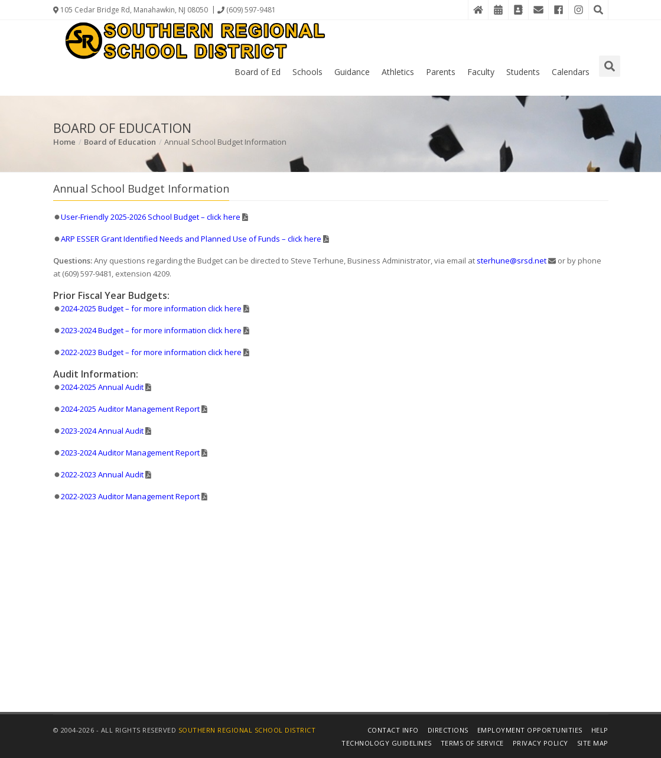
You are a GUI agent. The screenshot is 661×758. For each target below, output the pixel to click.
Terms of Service (472, 743)
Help (599, 730)
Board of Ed (258, 71)
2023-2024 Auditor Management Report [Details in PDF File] (130, 452)
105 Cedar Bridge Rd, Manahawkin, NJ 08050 (130, 10)
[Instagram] (578, 9)
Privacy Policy (540, 743)
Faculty (480, 71)
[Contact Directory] (518, 9)
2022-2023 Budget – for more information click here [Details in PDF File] (151, 352)
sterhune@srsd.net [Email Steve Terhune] (511, 260)
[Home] (478, 9)
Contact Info (393, 730)
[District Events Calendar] (498, 9)
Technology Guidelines (386, 743)
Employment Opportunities (529, 730)
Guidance (352, 71)
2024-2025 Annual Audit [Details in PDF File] (102, 387)
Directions (448, 730)
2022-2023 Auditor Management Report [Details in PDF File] (130, 496)
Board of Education (120, 141)
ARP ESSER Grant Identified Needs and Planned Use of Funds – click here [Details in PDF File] (191, 238)
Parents (440, 71)
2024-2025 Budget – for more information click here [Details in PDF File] (151, 308)
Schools (307, 71)
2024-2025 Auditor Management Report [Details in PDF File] (130, 409)
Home (64, 141)
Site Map (592, 743)
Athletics (398, 71)
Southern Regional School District (247, 730)
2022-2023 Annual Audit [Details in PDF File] (102, 474)
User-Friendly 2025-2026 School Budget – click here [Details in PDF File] (150, 217)
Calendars (571, 71)
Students (523, 71)
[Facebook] (558, 9)
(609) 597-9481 (246, 10)
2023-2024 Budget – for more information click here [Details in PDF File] (151, 330)
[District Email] (538, 9)
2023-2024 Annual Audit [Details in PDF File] (102, 430)
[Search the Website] (598, 9)
